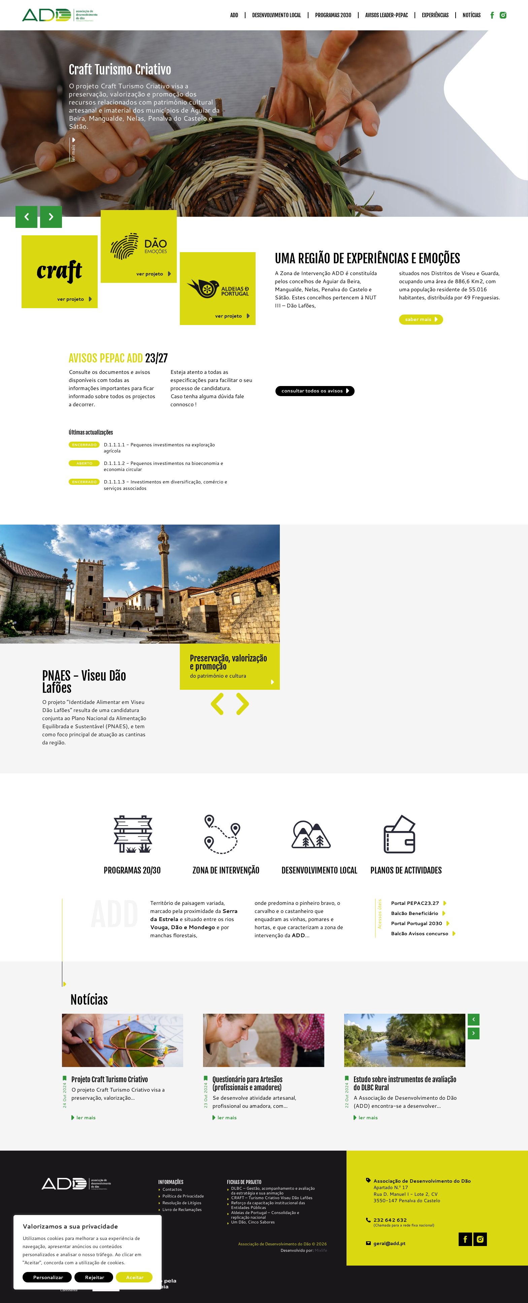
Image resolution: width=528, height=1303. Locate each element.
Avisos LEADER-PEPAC (386, 15)
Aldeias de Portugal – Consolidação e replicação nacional (265, 1215)
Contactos (172, 1189)
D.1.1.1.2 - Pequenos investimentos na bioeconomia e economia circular (163, 466)
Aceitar (134, 1277)
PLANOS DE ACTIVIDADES (406, 870)
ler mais (86, 1117)
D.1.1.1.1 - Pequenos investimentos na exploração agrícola (159, 448)
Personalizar (48, 1277)
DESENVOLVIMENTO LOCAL (319, 870)
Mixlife (321, 1250)
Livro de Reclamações (182, 1209)
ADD (234, 15)
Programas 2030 (333, 15)
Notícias (472, 15)
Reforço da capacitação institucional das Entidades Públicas (268, 1205)
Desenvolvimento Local (276, 15)
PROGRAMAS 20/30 (132, 870)
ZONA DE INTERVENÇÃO (226, 870)
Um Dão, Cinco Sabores (253, 1222)
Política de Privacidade (183, 1196)
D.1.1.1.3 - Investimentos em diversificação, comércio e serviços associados (165, 485)
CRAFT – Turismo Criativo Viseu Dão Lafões (271, 1197)
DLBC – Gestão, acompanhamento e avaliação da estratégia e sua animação (273, 1191)
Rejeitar (94, 1277)
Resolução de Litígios (181, 1203)
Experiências (435, 15)
